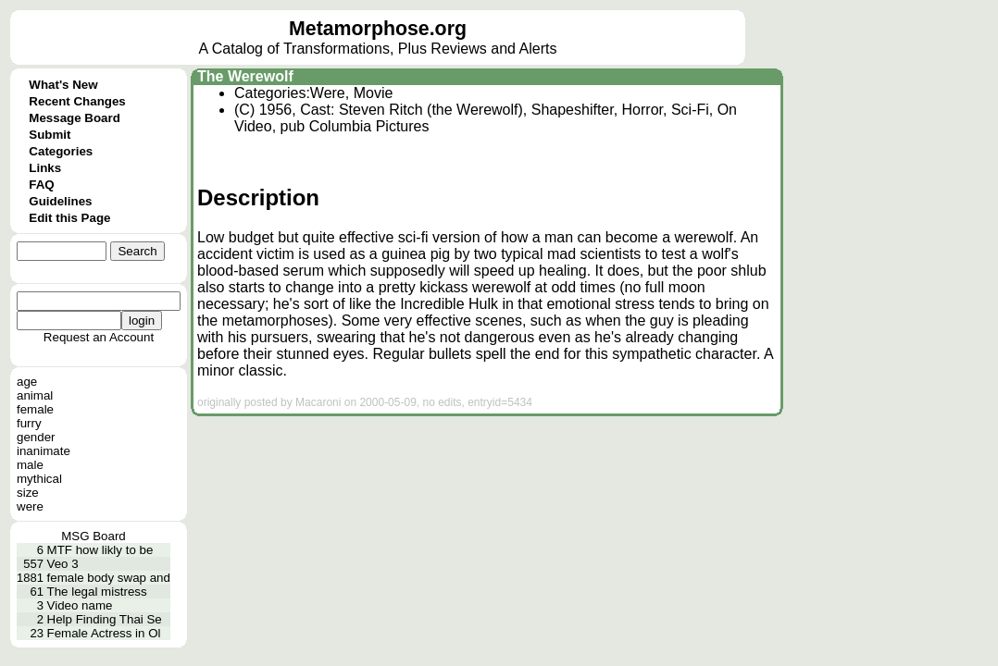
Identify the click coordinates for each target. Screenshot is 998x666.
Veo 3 (63, 564)
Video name (80, 605)
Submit (49, 135)
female (35, 409)
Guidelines (60, 201)
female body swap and (108, 578)
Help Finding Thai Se (104, 619)
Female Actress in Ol (104, 633)
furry (29, 423)
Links (45, 168)
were (30, 506)
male (30, 465)
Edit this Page (69, 218)
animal (35, 395)
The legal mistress (97, 591)
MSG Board (93, 536)
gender (36, 437)
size (28, 493)
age (27, 381)
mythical (39, 479)
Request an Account (99, 337)
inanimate (43, 451)
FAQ (41, 184)
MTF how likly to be (100, 550)
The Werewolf (245, 76)
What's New (63, 85)
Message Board (74, 118)
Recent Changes (77, 101)
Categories (61, 151)
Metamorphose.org (378, 29)
